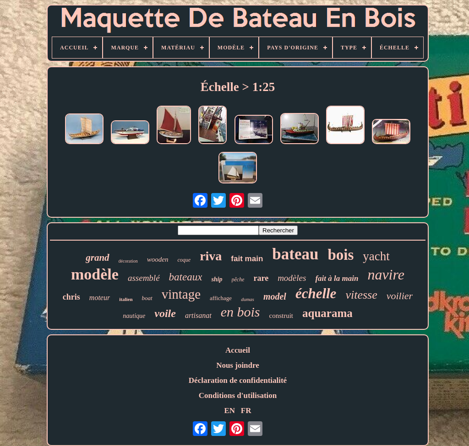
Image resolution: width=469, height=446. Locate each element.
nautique (134, 315)
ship (216, 279)
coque (184, 260)
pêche (238, 279)
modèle (95, 274)
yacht (376, 256)
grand (97, 257)
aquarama (327, 313)
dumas (247, 299)
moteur (99, 297)
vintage (181, 294)
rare (260, 278)
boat (147, 298)
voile (165, 313)
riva (211, 256)
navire (385, 274)
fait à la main (336, 278)
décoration (128, 260)
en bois (240, 311)
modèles (292, 278)
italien (125, 299)
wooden (158, 259)
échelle (316, 293)
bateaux (185, 277)
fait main (247, 258)
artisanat (198, 315)
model (274, 296)
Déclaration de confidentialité (238, 380)
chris (71, 296)
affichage (221, 298)
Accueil (237, 350)
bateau (295, 254)
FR (246, 410)
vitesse (361, 294)
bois (340, 255)
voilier (400, 295)
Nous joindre (237, 365)
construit (281, 315)
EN (229, 410)
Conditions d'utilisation (238, 395)
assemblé (144, 278)
